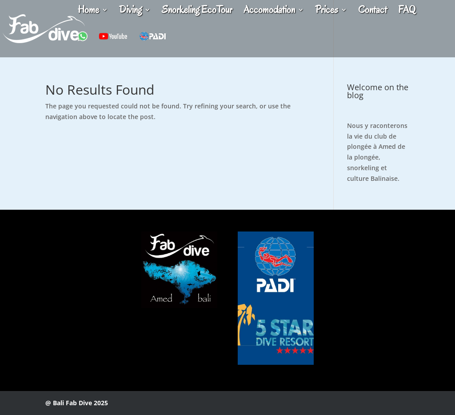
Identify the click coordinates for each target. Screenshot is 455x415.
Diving (130, 11)
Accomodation (269, 11)
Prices (326, 11)
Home (88, 11)
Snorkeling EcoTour (197, 11)
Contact (372, 11)
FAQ (406, 11)
